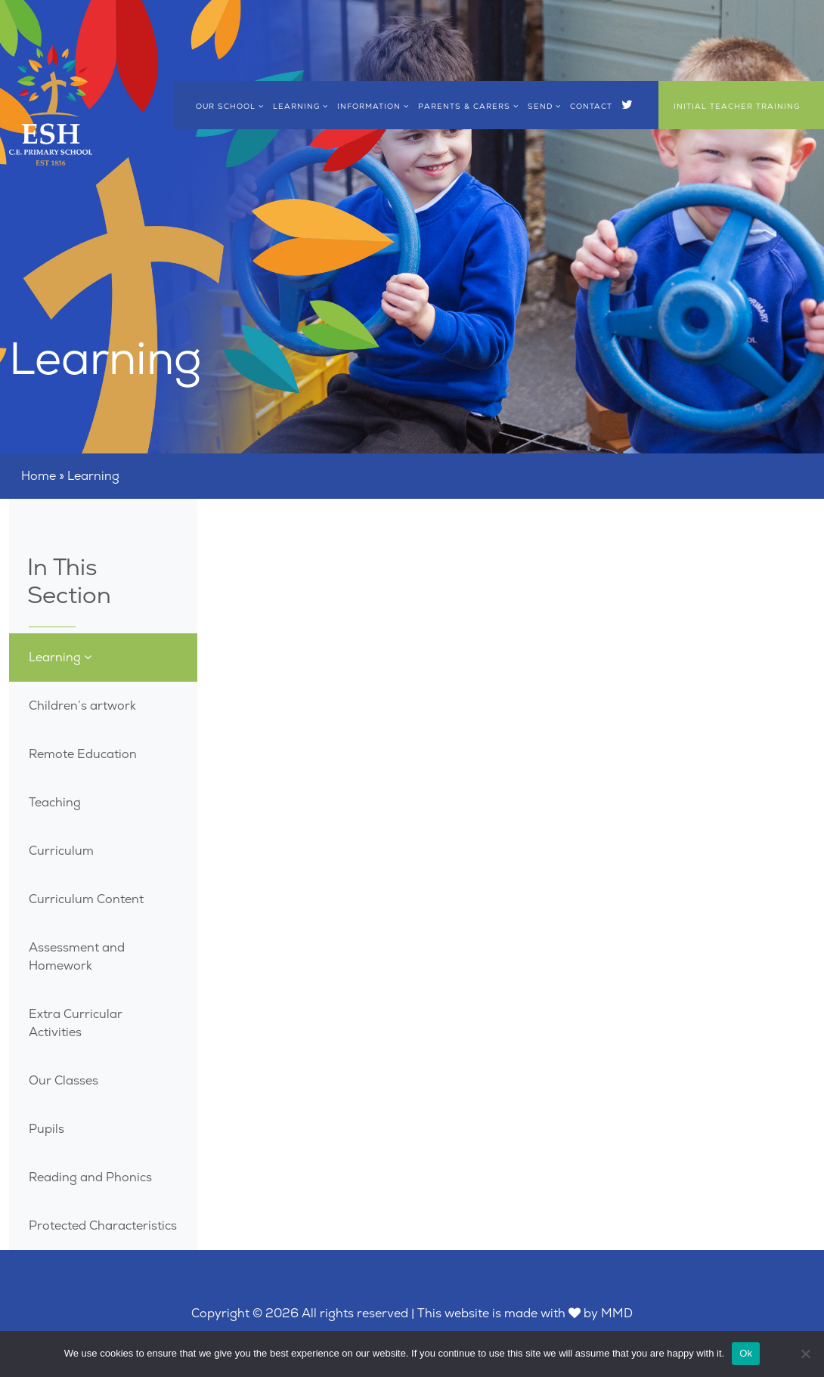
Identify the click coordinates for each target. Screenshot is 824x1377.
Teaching (55, 802)
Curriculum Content (86, 899)
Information (373, 106)
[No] (805, 1353)
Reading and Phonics (90, 1177)
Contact (591, 106)
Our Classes (63, 1080)
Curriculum (61, 851)
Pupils (46, 1129)
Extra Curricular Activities (75, 1023)
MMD (617, 1313)
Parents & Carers (468, 106)
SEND (544, 106)
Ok (745, 1353)
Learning (300, 106)
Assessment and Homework (77, 956)
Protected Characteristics (103, 1225)
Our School (230, 106)
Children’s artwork (82, 705)
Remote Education (83, 754)
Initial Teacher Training (737, 106)
